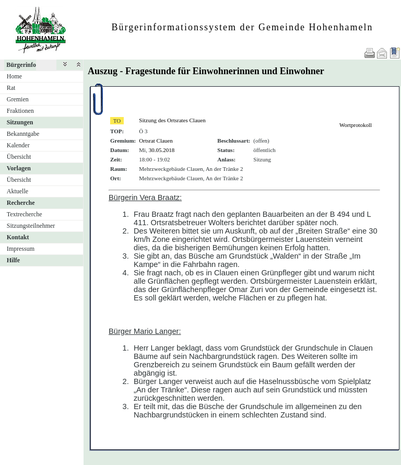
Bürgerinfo (21, 64)
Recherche (21, 202)
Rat (11, 87)
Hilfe (13, 260)
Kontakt (18, 237)
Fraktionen (20, 110)
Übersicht (19, 156)
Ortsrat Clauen (155, 140)
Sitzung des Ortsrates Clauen (172, 120)
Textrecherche (24, 214)
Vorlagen (19, 168)
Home (14, 76)
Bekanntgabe (23, 133)
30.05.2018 (162, 150)
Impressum (20, 248)
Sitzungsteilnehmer (31, 225)
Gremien (18, 99)
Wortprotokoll (355, 125)
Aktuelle (17, 191)
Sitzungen (20, 122)
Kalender (18, 145)
